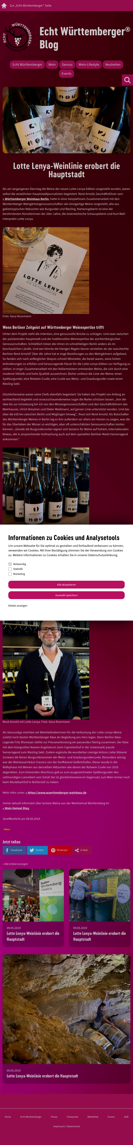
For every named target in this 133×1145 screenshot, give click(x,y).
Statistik (15, 569)
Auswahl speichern (66, 595)
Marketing (16, 574)
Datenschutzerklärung (102, 555)
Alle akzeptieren (66, 585)
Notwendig (17, 564)
